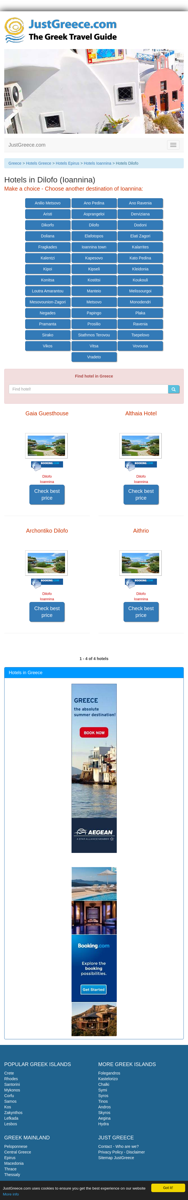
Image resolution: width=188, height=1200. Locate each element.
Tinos (103, 1101)
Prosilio (94, 324)
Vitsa (94, 346)
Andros (104, 1107)
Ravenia (140, 324)
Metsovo (94, 302)
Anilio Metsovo (47, 203)
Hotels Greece (38, 163)
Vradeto (94, 357)
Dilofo (94, 225)
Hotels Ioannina (97, 163)
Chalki (103, 1084)
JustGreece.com (27, 145)
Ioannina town (94, 247)
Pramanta (47, 324)
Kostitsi (94, 280)
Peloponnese (15, 1146)
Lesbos (10, 1124)
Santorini (12, 1084)
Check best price (47, 494)
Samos (10, 1101)
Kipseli (94, 269)
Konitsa (47, 280)
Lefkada (11, 1118)
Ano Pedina (94, 203)
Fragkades (47, 247)
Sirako (47, 335)
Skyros (104, 1112)
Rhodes (11, 1079)
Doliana (47, 236)
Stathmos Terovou (94, 335)
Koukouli (140, 280)
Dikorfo (47, 225)
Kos (7, 1107)
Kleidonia (140, 269)
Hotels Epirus (67, 163)
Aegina (104, 1118)
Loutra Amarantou (47, 291)
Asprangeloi (94, 214)
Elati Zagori (140, 236)
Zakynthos (13, 1112)
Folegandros (109, 1073)
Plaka (140, 313)
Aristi (47, 214)
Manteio (94, 291)
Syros (103, 1095)
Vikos (48, 346)
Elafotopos (94, 236)
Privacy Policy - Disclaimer (121, 1152)
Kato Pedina (140, 258)
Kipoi (47, 269)
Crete (9, 1073)
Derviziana (140, 214)
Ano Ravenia (140, 203)
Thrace (10, 1169)
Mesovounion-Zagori (48, 302)
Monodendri (140, 302)
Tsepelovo (140, 335)
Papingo (94, 313)
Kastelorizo (108, 1079)
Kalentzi (48, 258)
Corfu (9, 1095)
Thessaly (12, 1174)
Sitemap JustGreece (116, 1157)
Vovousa (140, 346)
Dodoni (140, 225)
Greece (14, 163)
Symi (102, 1090)
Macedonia (14, 1163)
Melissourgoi (140, 291)
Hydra (103, 1124)
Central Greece (17, 1152)
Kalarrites (140, 247)
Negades (48, 313)
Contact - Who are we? (118, 1146)
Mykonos (12, 1090)
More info (11, 1194)
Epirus (10, 1157)
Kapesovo (94, 258)
